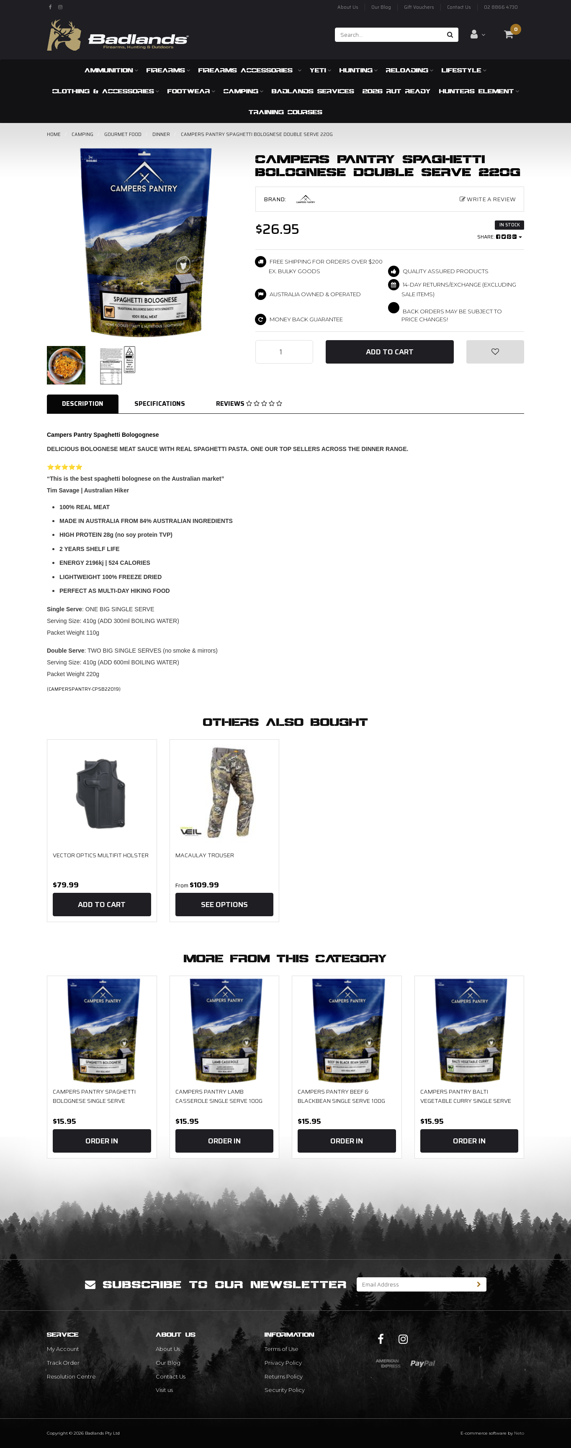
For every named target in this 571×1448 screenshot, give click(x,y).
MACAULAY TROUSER (204, 855)
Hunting (359, 70)
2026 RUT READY (397, 91)
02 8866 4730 (501, 7)
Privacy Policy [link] (283, 1362)
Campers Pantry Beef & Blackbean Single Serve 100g (341, 1096)
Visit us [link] (164, 1389)
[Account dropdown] (478, 34)
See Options (224, 904)
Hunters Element (479, 91)
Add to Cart (390, 352)
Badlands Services (313, 91)
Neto (519, 1433)
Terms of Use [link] (281, 1348)
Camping (243, 91)
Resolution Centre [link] (71, 1376)
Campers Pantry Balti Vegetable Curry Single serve (465, 1096)
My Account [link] (63, 1348)
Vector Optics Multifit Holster (101, 855)
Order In (101, 1141)
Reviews (249, 404)
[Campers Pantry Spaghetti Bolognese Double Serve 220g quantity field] (284, 352)
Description (82, 404)
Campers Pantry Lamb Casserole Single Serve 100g (218, 1096)
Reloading (409, 70)
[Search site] (450, 35)
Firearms (168, 70)
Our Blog (381, 7)
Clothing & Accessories (105, 91)
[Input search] (388, 35)
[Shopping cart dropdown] (508, 34)
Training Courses (285, 111)
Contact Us (459, 7)
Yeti (320, 70)
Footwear (191, 91)
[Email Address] (414, 1284)
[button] (495, 352)
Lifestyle (464, 70)
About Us (347, 7)
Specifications (159, 404)
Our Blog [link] (168, 1362)
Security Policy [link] (285, 1389)
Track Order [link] (63, 1362)
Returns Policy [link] (284, 1376)
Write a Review (488, 199)
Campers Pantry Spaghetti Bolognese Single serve (94, 1096)
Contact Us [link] (170, 1376)
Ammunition (111, 70)
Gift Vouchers (419, 7)
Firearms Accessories (249, 70)
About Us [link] (168, 1348)
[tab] (83, 404)
